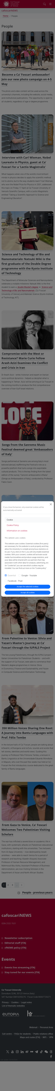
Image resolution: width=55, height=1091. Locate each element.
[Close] (51, 504)
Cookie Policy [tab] (13, 525)
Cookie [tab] (10, 520)
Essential (12, 575)
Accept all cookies (28, 593)
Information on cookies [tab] (17, 531)
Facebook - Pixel (15, 581)
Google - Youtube (29, 575)
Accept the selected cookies (27, 587)
